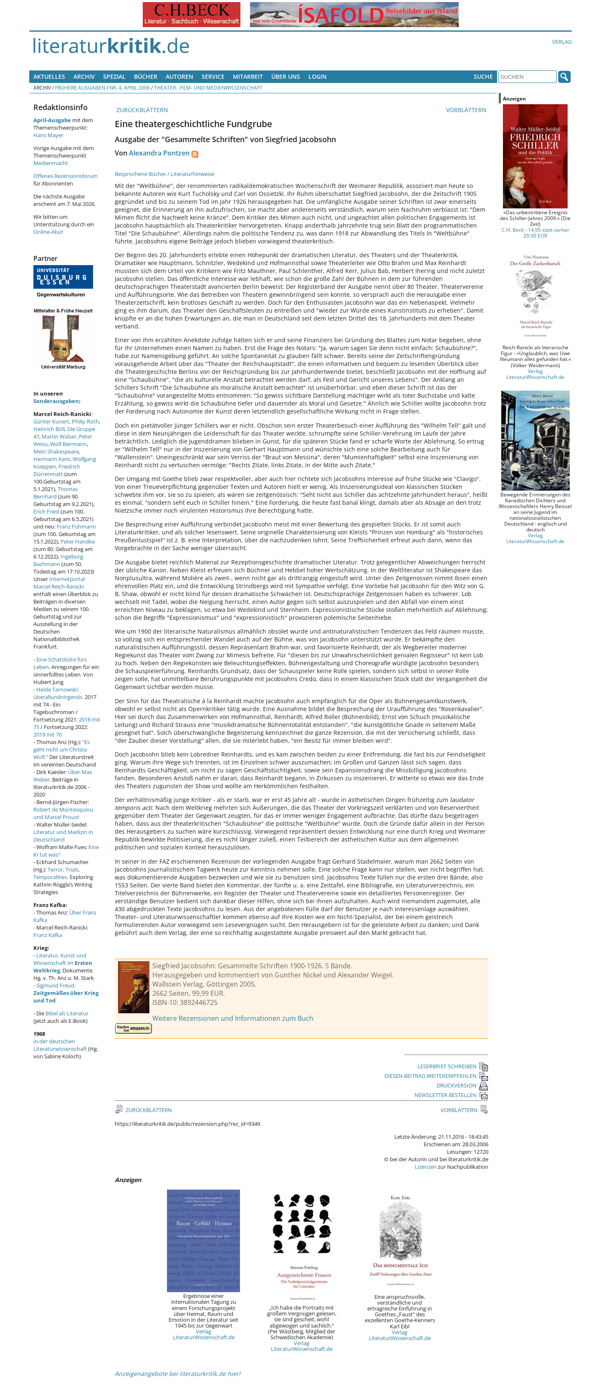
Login (317, 76)
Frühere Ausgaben (80, 87)
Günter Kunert (51, 421)
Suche (483, 76)
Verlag (562, 41)
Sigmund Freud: (65, 993)
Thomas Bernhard (55, 492)
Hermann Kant (51, 459)
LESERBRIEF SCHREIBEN (452, 1066)
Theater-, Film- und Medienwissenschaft (208, 87)
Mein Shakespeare (56, 451)
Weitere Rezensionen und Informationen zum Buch (232, 1018)
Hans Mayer (48, 135)
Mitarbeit (248, 76)
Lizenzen (426, 1166)
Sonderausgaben (56, 401)
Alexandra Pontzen (159, 153)
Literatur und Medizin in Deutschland (63, 835)
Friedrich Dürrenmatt (56, 470)
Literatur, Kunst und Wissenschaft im (62, 963)
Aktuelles (49, 76)
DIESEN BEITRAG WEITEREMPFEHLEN (436, 1076)
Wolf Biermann (68, 444)
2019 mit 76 (47, 734)
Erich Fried (46, 511)
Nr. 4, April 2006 (129, 87)
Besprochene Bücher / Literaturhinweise (164, 174)
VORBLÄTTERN (467, 110)
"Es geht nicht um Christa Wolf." (61, 749)
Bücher (145, 76)
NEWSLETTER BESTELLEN (451, 1095)
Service (213, 76)
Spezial (114, 76)
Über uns (285, 76)
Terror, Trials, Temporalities (56, 873)
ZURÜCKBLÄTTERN (141, 110)
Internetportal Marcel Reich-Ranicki (59, 582)
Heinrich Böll (49, 429)
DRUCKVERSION (462, 1085)
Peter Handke (78, 541)
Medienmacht (50, 163)
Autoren (179, 76)
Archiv (84, 76)
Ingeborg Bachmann (58, 560)
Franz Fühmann (76, 526)
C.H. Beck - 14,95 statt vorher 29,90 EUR (535, 232)
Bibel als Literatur (66, 1013)
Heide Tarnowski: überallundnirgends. (58, 693)
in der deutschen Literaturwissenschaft (60, 1044)
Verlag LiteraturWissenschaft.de (204, 1334)
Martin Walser (59, 436)
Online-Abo (47, 232)
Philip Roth (85, 421)
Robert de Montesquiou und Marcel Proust (63, 813)
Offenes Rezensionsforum (65, 176)
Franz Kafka (47, 935)
